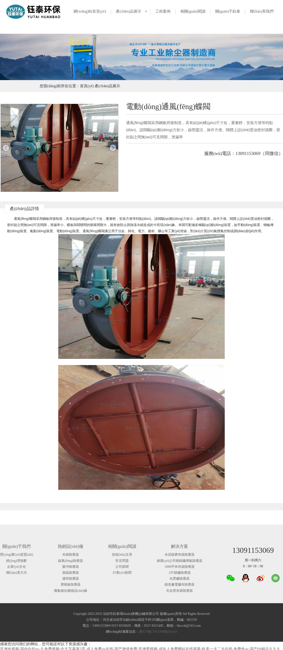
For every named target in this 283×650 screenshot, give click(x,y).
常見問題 (122, 561)
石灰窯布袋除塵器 (179, 590)
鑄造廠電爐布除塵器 (180, 584)
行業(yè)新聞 (122, 572)
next (113, 147)
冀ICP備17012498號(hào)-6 (158, 631)
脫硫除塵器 (70, 572)
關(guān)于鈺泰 (227, 11)
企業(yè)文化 (16, 566)
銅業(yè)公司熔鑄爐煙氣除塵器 (179, 561)
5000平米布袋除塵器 (180, 566)
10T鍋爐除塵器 (180, 572)
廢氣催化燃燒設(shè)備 (70, 590)
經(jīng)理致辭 (16, 561)
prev (6, 147)
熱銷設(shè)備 (70, 546)
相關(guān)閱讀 (192, 11)
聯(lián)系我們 (261, 11)
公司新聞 (122, 566)
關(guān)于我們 (16, 546)
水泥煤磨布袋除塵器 (180, 554)
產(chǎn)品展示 (128, 11)
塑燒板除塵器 (71, 584)
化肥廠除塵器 (180, 578)
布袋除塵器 (70, 554)
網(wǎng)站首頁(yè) (89, 11)
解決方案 (179, 546)
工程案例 (163, 11)
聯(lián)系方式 (16, 572)
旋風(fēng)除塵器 (70, 561)
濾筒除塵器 (70, 578)
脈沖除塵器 (70, 566)
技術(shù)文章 (122, 554)
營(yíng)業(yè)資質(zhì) (16, 554)
